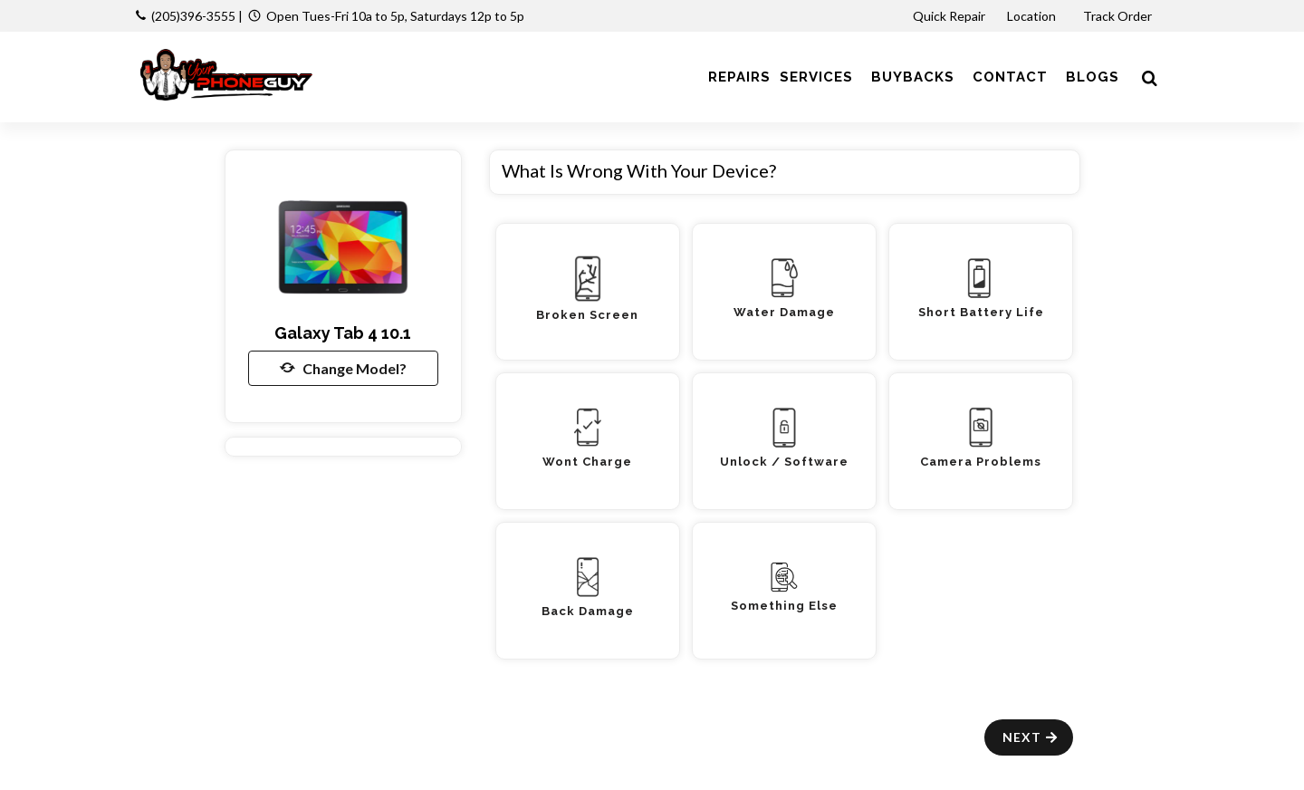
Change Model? (343, 368)
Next (1031, 737)
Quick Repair (949, 16)
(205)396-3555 (193, 16)
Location (1033, 16)
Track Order (1119, 16)
